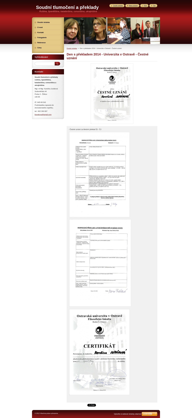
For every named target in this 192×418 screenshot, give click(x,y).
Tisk (154, 5)
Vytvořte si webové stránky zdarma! (127, 414)
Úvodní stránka (72, 48)
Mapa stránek (133, 5)
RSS (145, 5)
